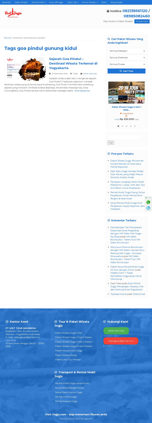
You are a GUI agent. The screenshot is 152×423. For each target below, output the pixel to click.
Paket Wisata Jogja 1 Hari (68, 332)
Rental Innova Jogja (66, 396)
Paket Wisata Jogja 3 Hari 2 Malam (74, 341)
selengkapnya (82, 90)
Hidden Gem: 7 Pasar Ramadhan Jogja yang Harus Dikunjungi (125, 275)
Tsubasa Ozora (118, 294)
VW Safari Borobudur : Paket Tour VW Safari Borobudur (125, 239)
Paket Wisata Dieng (66, 355)
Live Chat (11, 340)
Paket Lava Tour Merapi (68, 359)
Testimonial (139, 294)
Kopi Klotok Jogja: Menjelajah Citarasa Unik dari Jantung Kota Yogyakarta (126, 286)
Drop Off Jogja (56, 2)
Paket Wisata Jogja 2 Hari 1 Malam (73, 337)
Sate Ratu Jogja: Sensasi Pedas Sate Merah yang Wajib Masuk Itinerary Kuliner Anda (126, 174)
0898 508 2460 (116, 330)
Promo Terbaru (89, 2)
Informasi (93, 73)
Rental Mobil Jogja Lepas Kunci (72, 383)
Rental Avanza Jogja (66, 401)
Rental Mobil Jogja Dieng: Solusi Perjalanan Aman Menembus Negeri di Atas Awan (127, 195)
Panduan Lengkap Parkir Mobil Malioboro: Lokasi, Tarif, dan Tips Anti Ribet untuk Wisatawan (127, 185)
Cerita (85, 73)
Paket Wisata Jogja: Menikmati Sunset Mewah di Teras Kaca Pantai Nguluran (126, 163)
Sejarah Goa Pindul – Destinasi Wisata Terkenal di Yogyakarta (73, 63)
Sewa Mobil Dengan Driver (69, 387)
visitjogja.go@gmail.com (27, 337)
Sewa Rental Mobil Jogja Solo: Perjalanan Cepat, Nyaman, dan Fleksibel (127, 206)
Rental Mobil (38, 2)
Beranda (6, 2)
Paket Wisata (21, 2)
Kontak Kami (142, 21)
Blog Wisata (116, 2)
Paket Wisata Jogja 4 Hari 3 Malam (74, 346)
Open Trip (72, 2)
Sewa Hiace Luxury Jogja (68, 392)
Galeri (103, 2)
